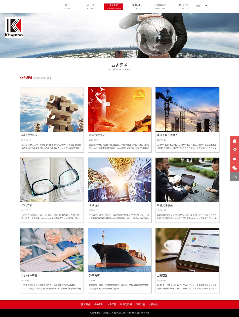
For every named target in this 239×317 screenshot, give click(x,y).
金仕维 (90, 7)
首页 (67, 7)
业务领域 (113, 7)
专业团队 (137, 6)
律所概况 (85, 304)
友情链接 (153, 304)
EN (198, 6)
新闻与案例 (160, 7)
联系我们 (183, 7)
